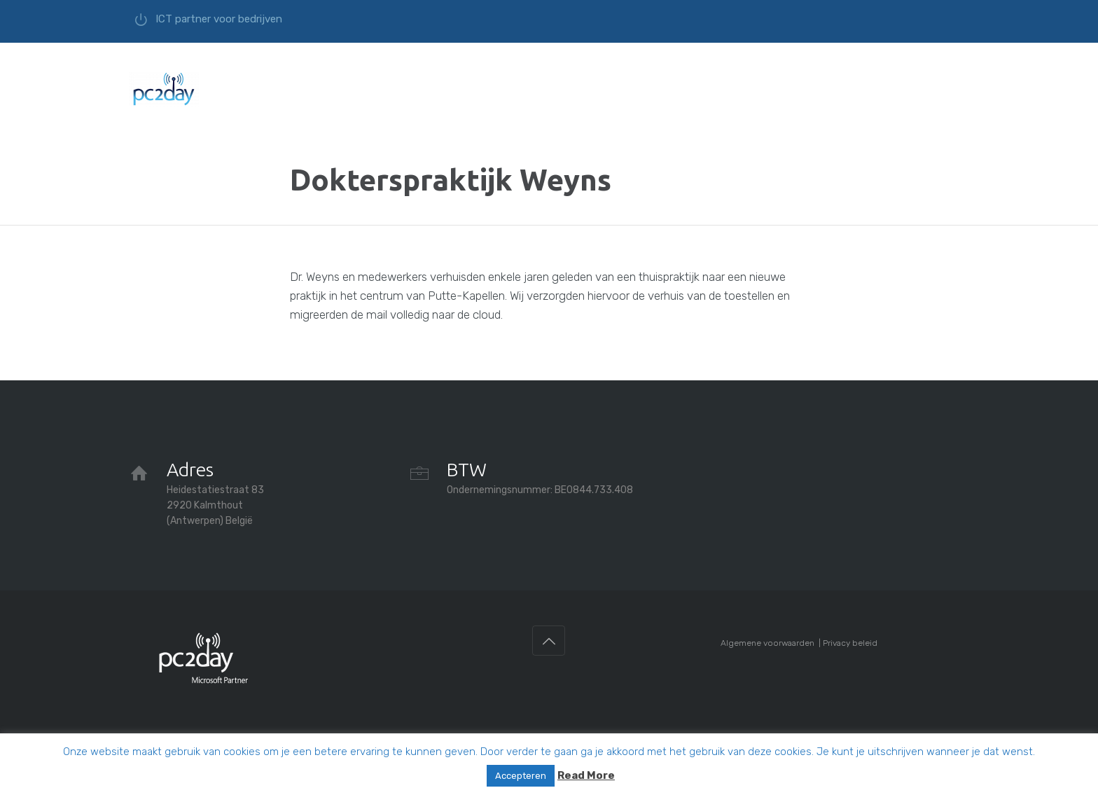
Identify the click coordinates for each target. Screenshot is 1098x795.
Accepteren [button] (520, 775)
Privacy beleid (850, 643)
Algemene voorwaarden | (772, 643)
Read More (586, 775)
